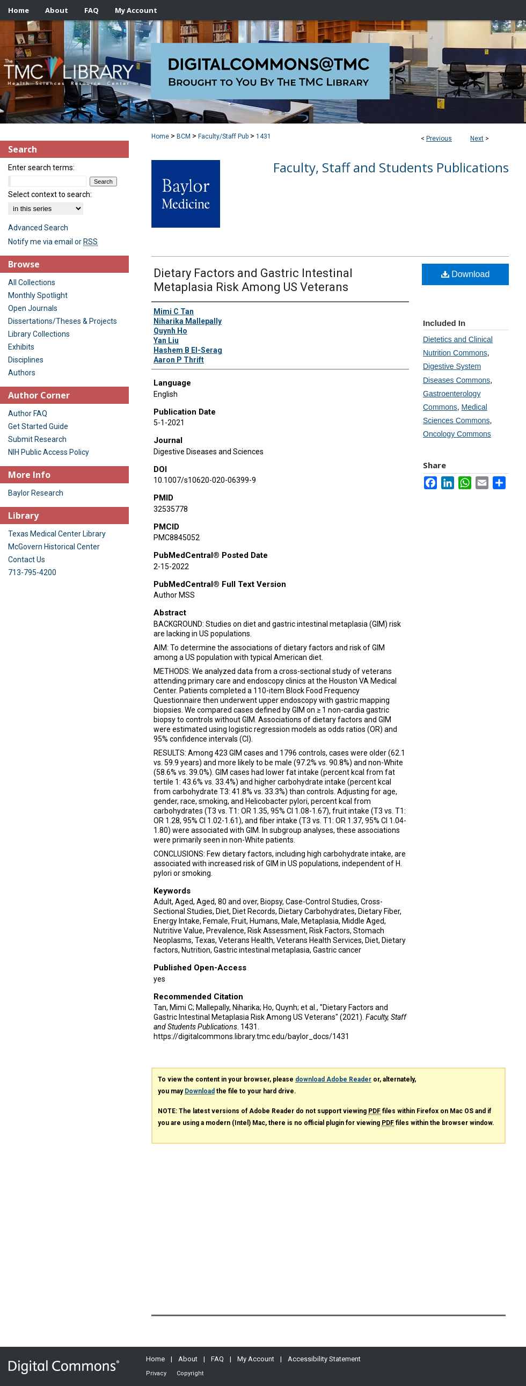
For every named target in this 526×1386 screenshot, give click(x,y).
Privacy (156, 1373)
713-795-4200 (32, 572)
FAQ (217, 1359)
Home (160, 136)
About (188, 1359)
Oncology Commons (457, 434)
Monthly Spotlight (38, 295)
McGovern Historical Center (54, 546)
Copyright (190, 1373)
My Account (255, 1359)
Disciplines (25, 359)
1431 (263, 136)
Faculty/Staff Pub (223, 136)
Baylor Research (35, 493)
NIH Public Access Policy (48, 452)
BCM (184, 136)
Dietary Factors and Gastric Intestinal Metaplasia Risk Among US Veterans (253, 280)
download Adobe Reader (333, 1079)
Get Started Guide (38, 426)
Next (477, 138)
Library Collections (39, 334)
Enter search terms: (41, 167)
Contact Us (26, 559)
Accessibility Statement (324, 1359)
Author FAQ (27, 413)
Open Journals (32, 308)
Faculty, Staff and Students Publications (391, 167)
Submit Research (37, 439)
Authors (21, 372)
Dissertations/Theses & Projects (62, 321)
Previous (439, 138)
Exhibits (21, 347)
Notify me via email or (53, 241)
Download (465, 274)
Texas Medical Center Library (57, 533)
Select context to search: (50, 194)
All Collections (31, 282)
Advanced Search (38, 227)
